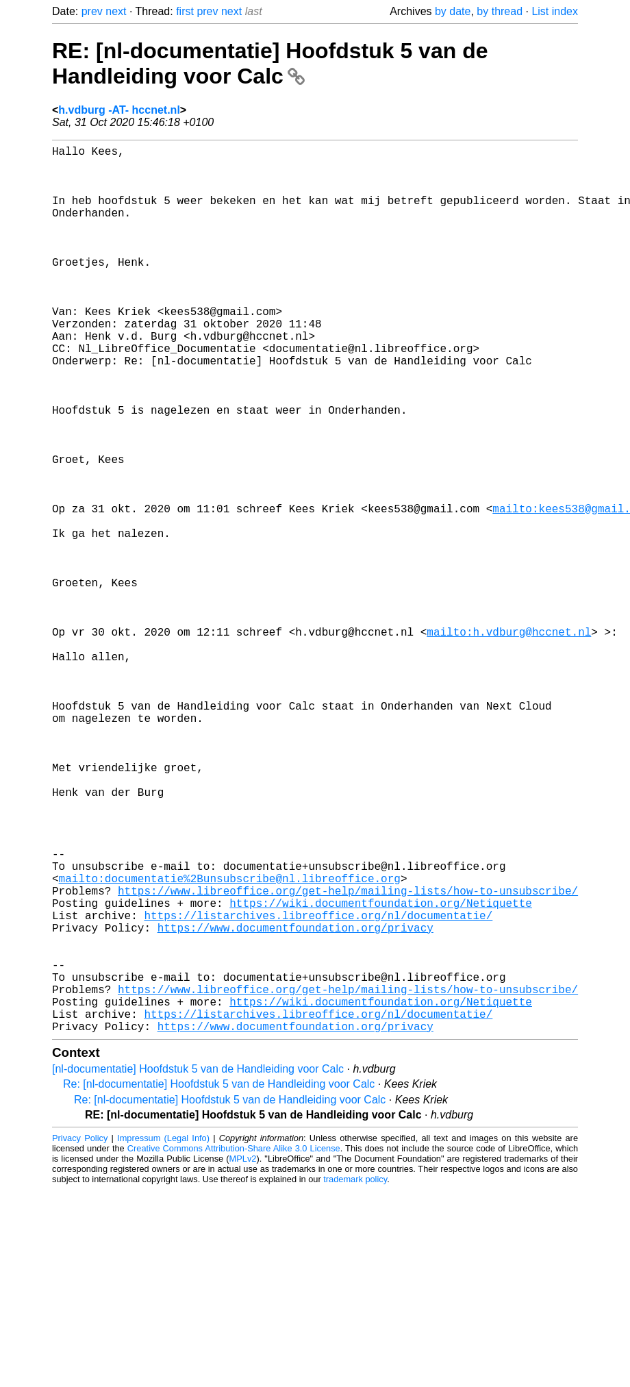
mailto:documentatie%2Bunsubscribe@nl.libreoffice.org (230, 1042)
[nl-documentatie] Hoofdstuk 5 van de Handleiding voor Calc (198, 1266)
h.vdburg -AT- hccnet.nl (118, 110)
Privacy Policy (80, 1335)
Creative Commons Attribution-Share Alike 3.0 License (233, 1345)
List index (554, 11)
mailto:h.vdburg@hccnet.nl (509, 741)
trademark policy (355, 1376)
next (115, 11)
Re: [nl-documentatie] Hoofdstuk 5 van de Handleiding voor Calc (219, 1281)
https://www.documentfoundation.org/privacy (295, 1102)
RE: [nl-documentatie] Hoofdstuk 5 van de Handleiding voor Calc (270, 63)
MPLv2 (243, 1356)
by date (452, 11)
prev (92, 11)
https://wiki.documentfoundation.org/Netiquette (380, 1072)
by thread (499, 11)
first (185, 11)
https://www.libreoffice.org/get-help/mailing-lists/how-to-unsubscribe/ (348, 1057)
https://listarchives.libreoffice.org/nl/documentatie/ (318, 1087)
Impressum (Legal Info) (163, 1335)
